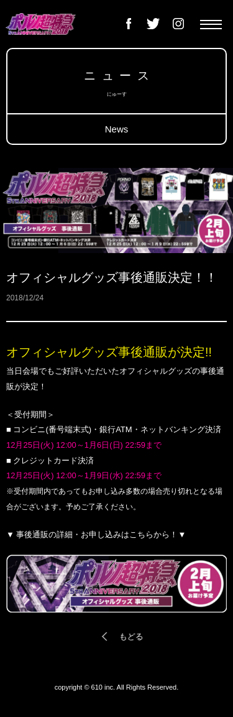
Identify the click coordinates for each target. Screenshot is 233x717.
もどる (130, 636)
